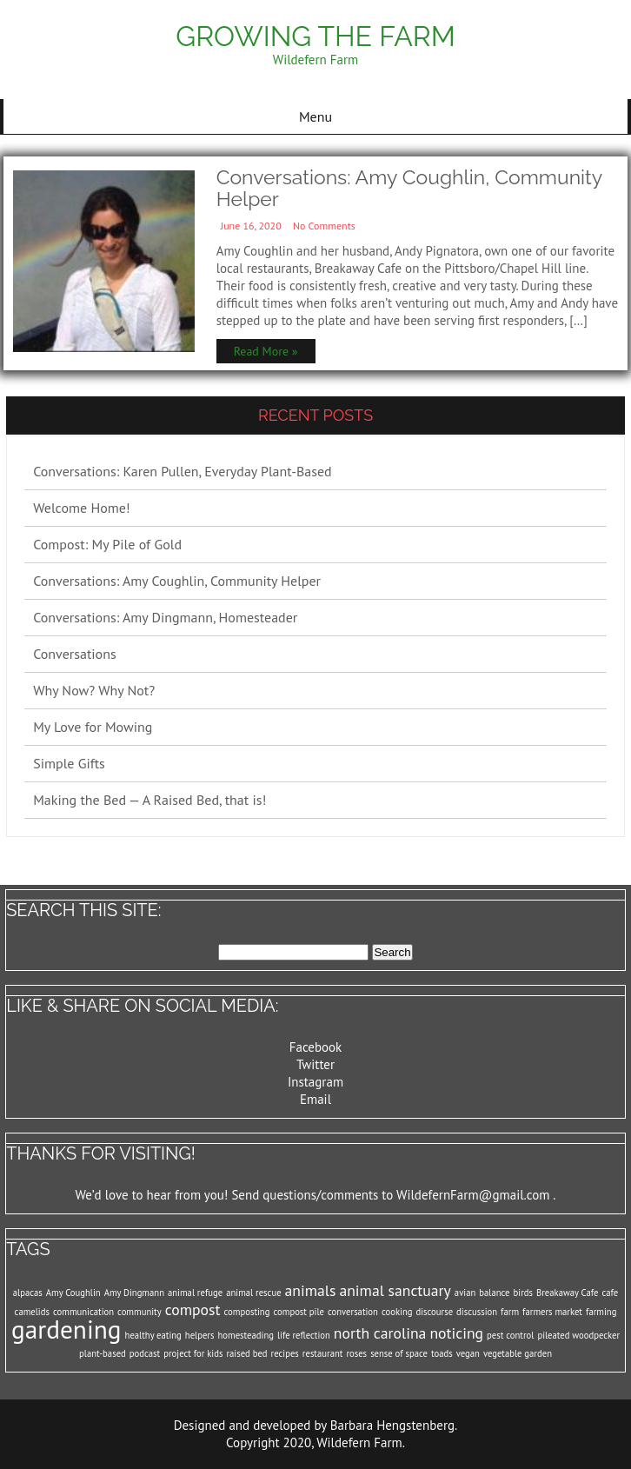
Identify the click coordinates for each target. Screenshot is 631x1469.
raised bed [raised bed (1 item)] (246, 1353)
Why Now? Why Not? (94, 690)
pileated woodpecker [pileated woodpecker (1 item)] (578, 1335)
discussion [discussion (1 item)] (476, 1312)
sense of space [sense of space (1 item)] (399, 1353)
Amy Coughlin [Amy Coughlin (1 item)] (73, 1292)
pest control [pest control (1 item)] (510, 1335)
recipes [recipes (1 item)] (285, 1353)
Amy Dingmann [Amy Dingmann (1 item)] (134, 1292)
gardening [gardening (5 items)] (66, 1329)
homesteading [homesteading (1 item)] (246, 1335)
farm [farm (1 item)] (510, 1312)
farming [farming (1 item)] (601, 1312)
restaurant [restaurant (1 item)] (322, 1353)
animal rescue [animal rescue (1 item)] (253, 1292)
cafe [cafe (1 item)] (609, 1292)
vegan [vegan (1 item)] (468, 1353)
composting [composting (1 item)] (247, 1312)
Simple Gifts (69, 763)
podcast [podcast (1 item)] (145, 1353)
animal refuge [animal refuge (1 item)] (195, 1292)
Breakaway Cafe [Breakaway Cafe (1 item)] (567, 1292)
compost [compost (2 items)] (193, 1309)
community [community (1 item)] (139, 1312)
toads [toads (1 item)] (442, 1353)
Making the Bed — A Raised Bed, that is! (149, 799)
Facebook (315, 1047)
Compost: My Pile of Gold (107, 544)
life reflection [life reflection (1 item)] (303, 1335)
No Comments (324, 225)
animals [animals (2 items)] (310, 1290)
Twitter (315, 1064)
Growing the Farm (315, 36)
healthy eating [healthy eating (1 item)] (153, 1335)
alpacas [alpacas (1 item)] (28, 1292)
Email (315, 1099)
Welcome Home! (81, 507)
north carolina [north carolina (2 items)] (380, 1333)
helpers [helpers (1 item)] (200, 1335)
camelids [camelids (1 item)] (32, 1312)
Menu (315, 116)
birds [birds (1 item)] (523, 1292)
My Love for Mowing (92, 726)
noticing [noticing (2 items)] (456, 1333)
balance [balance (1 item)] (494, 1292)
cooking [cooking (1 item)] (397, 1312)
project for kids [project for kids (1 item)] (193, 1353)
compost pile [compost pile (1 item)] (298, 1312)
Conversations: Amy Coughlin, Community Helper (409, 187)
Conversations (74, 653)
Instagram (315, 1082)
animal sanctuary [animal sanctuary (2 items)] (394, 1290)
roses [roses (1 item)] (356, 1353)
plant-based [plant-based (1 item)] (102, 1353)
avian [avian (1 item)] (465, 1292)
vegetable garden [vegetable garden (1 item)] (517, 1353)
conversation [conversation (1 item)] (353, 1312)
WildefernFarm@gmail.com (472, 1194)
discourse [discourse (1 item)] (434, 1312)
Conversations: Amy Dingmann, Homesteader (165, 617)
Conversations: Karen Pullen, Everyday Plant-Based (182, 471)
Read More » (266, 351)
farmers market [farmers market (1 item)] (552, 1312)
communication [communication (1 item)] (83, 1312)
